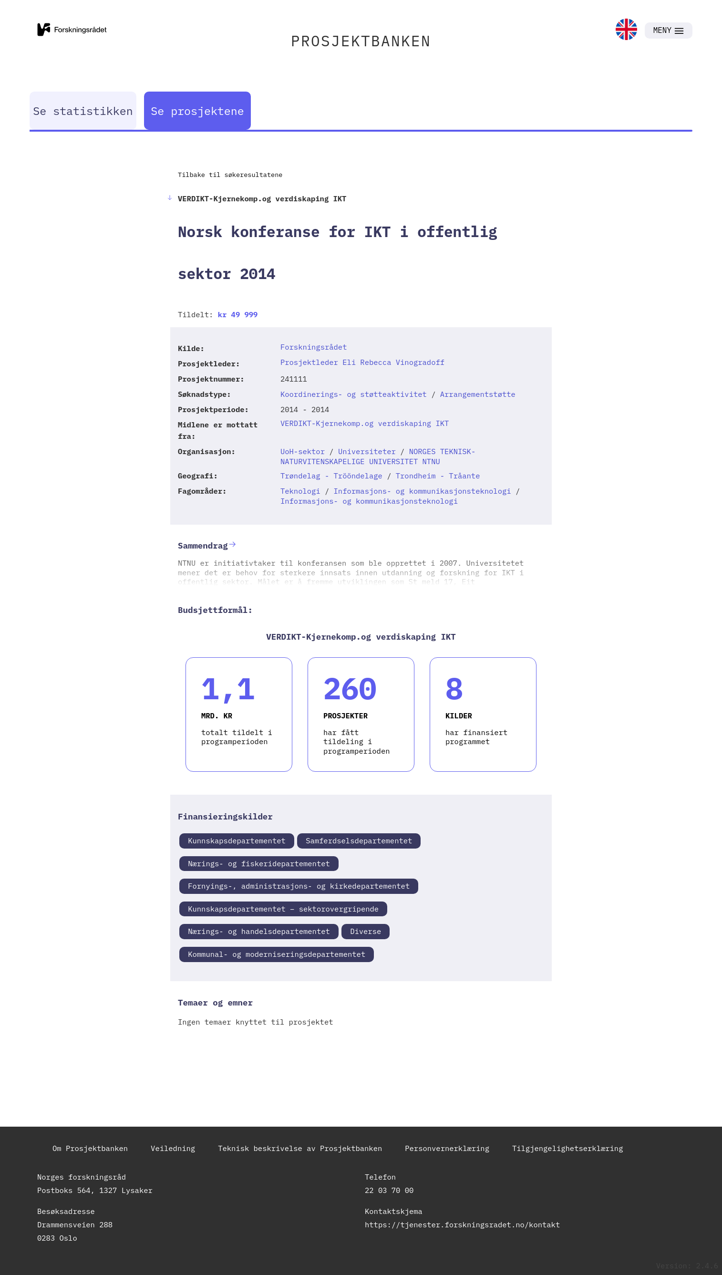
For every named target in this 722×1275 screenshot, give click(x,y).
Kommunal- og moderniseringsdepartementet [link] (276, 954)
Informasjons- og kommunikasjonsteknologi (422, 491)
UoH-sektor (302, 451)
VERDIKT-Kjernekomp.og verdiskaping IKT (364, 423)
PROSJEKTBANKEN (361, 41)
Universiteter (367, 451)
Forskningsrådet (313, 347)
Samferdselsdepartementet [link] (359, 840)
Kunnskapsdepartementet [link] (237, 840)
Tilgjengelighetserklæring (567, 1148)
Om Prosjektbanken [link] (90, 1148)
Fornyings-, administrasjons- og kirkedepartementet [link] (299, 886)
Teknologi (300, 491)
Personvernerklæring (447, 1148)
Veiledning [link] (173, 1148)
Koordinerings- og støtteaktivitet (353, 394)
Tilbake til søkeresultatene (230, 174)
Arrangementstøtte (478, 394)
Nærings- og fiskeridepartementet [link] (259, 863)
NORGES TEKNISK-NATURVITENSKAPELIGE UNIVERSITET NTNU (377, 456)
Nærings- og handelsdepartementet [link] (259, 931)
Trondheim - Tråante (438, 475)
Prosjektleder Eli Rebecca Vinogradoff (362, 362)
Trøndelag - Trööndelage (331, 475)
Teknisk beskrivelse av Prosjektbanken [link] (300, 1148)
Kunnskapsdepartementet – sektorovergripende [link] (283, 908)
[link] (626, 30)
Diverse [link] (365, 931)
